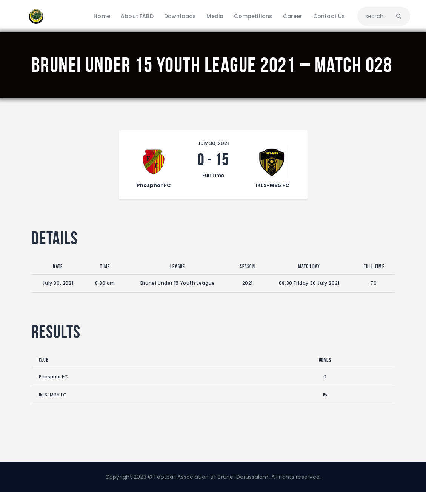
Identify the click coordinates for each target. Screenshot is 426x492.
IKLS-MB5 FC (53, 395)
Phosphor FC (53, 376)
